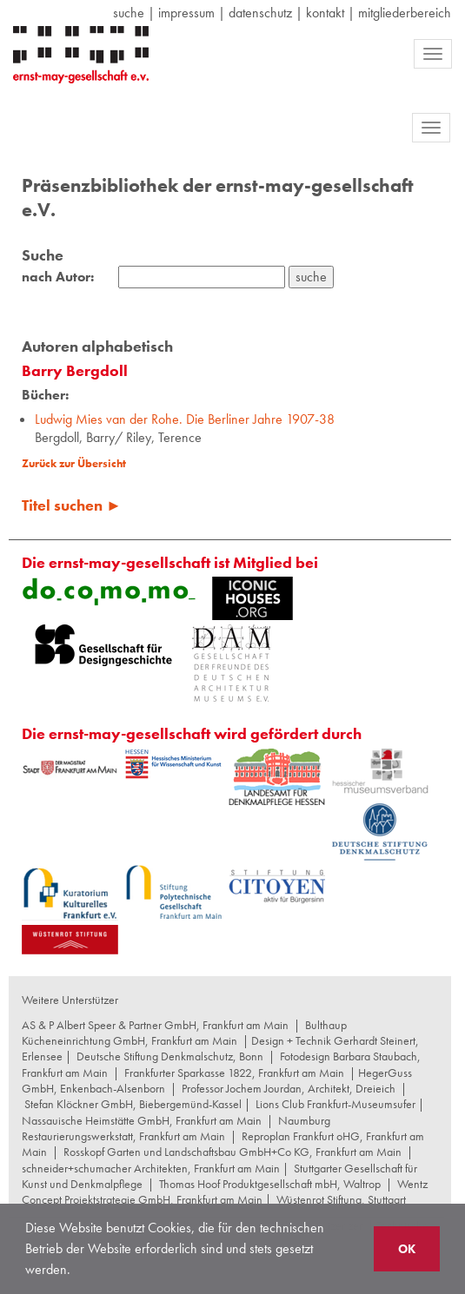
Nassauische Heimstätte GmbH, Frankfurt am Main (142, 1120)
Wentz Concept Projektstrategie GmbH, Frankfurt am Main (225, 1191)
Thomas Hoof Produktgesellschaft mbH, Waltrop (270, 1184)
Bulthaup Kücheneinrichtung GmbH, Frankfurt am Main (184, 1032)
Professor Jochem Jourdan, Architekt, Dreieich (288, 1088)
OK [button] (406, 1249)
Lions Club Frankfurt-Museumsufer (335, 1104)
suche (128, 12)
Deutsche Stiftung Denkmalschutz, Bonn (169, 1056)
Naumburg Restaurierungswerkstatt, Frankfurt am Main (176, 1128)
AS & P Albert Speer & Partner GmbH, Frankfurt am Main (155, 1025)
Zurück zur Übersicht (74, 463)
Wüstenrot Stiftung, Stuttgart (341, 1199)
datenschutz (260, 12)
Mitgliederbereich (404, 12)
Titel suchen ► (72, 505)
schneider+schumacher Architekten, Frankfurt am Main (151, 1168)
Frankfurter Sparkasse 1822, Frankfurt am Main (234, 1072)
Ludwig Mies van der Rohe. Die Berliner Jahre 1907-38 (185, 419)
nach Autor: (58, 277)
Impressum (186, 12)
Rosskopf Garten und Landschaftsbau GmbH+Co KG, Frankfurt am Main (232, 1151)
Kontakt (325, 12)
